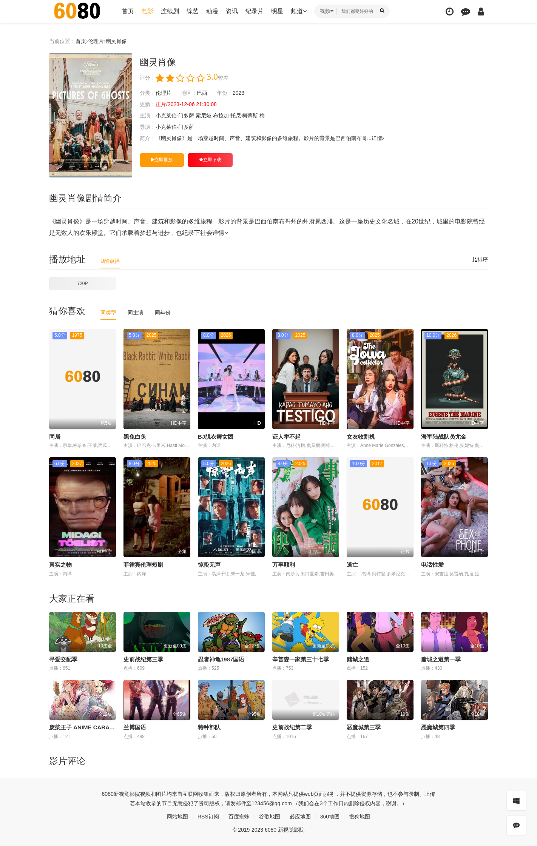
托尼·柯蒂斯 (244, 115)
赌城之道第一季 (441, 659)
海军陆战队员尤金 (443, 436)
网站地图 (177, 817)
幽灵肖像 (116, 41)
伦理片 (96, 41)
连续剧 (170, 11)
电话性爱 (432, 564)
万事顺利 (283, 564)
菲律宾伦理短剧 (143, 564)
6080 (108, 794)
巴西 (202, 93)
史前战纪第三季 (143, 659)
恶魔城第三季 (364, 727)
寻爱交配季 (63, 659)
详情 (378, 138)
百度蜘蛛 (239, 817)
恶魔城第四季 (438, 727)
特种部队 (209, 727)
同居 (54, 436)
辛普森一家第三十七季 (300, 659)
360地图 (329, 817)
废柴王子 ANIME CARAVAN (84, 727)
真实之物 (60, 564)
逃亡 (352, 564)
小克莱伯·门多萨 (175, 115)
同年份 (163, 313)
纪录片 (254, 11)
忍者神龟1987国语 (221, 659)
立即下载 (210, 159)
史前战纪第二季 (292, 727)
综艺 (193, 11)
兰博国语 (134, 727)
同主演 (136, 313)
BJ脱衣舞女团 (215, 436)
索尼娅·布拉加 (212, 115)
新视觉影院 (127, 794)
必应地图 (300, 817)
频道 (299, 11)
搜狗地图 (359, 817)
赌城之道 (358, 659)
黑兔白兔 (134, 436)
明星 (277, 11)
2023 (238, 93)
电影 (147, 11)
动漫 (212, 11)
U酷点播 (110, 261)
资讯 (232, 11)
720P (82, 283)
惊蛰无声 (209, 564)
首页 (128, 11)
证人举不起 (286, 436)
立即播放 (162, 159)
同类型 (108, 313)
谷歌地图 (269, 817)
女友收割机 (361, 436)
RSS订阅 (208, 817)
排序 (480, 259)
